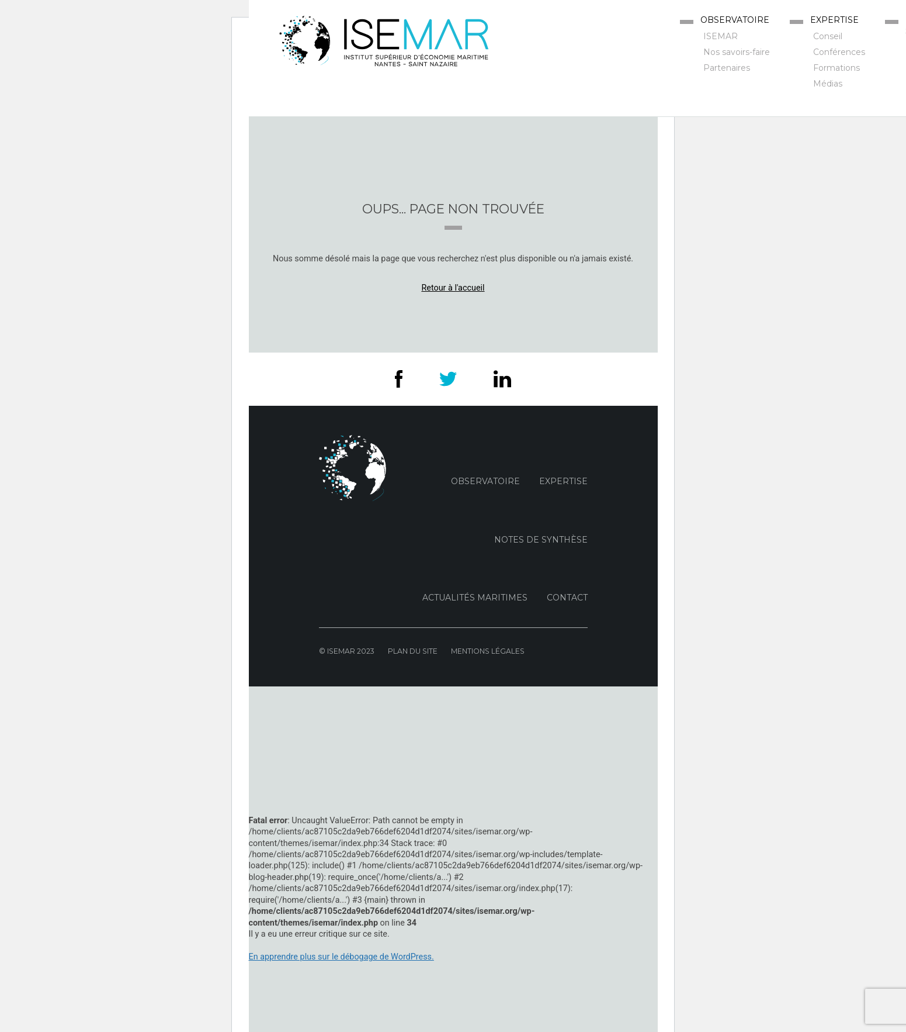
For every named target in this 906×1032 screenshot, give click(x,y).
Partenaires (726, 68)
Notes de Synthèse (541, 539)
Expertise (834, 20)
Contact (567, 597)
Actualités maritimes (474, 597)
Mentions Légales (488, 651)
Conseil (827, 36)
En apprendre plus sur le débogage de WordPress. (341, 957)
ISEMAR (720, 36)
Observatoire (734, 20)
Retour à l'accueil (452, 288)
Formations (836, 68)
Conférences (839, 52)
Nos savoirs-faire (736, 52)
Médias (827, 83)
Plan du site (413, 651)
